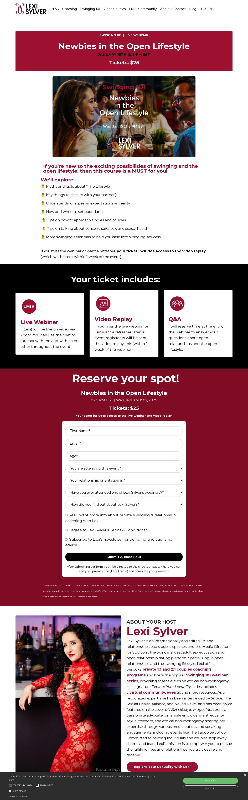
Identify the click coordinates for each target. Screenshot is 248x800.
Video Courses (115, 9)
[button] (10, 785)
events (173, 695)
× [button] (245, 775)
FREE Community (143, 9)
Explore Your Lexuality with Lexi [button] (162, 770)
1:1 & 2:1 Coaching (64, 9)
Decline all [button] (211, 788)
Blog (192, 9)
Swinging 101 (90, 9)
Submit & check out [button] (124, 559)
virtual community (147, 695)
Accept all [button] (210, 780)
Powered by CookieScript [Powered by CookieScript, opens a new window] (19, 796)
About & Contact (173, 9)
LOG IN (206, 9)
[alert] (124, 786)
